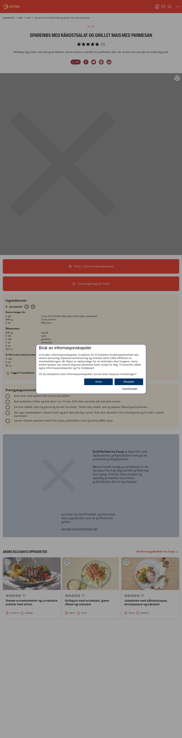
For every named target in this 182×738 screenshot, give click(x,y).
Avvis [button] (98, 381)
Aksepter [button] (128, 381)
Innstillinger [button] (130, 388)
